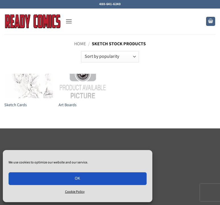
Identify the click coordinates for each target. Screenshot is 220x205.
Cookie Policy (75, 191)
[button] (68, 21)
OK (77, 178)
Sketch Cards (15, 105)
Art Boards (67, 105)
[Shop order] (110, 56)
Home (80, 44)
